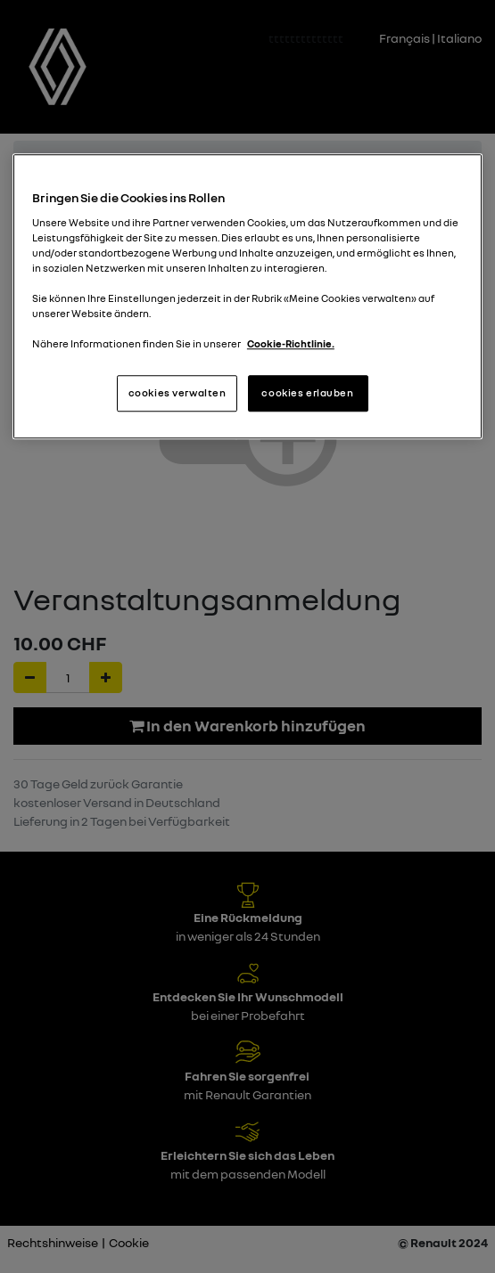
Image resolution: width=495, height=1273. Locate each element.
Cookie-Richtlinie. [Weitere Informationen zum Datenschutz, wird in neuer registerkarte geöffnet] (290, 345)
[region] (247, 297)
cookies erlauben (307, 393)
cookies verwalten (177, 393)
